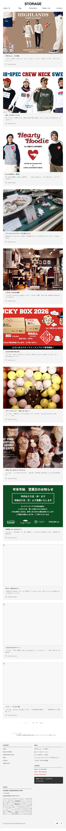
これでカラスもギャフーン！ (13, 648)
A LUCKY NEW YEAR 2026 (12, 352)
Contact (59, 8)
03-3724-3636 (42, 769)
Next (42, 723)
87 (37, 723)
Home (4, 749)
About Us (6, 8)
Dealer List (46, 8)
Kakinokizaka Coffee (8, 755)
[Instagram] (61, 823)
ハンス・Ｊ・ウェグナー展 (13, 707)
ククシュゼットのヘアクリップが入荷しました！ (18, 233)
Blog (19, 8)
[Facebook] (57, 823)
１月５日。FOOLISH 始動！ (13, 292)
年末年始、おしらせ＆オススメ (14, 529)
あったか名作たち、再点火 (13, 174)
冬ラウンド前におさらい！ (13, 588)
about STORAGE (7, 752)
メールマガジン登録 (16, 733)
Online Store (6, 764)
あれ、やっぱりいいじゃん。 (13, 115)
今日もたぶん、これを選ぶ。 (13, 56)
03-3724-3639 (39, 781)
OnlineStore (33, 8)
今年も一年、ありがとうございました (15, 470)
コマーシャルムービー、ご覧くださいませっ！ (18, 411)
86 (33, 723)
